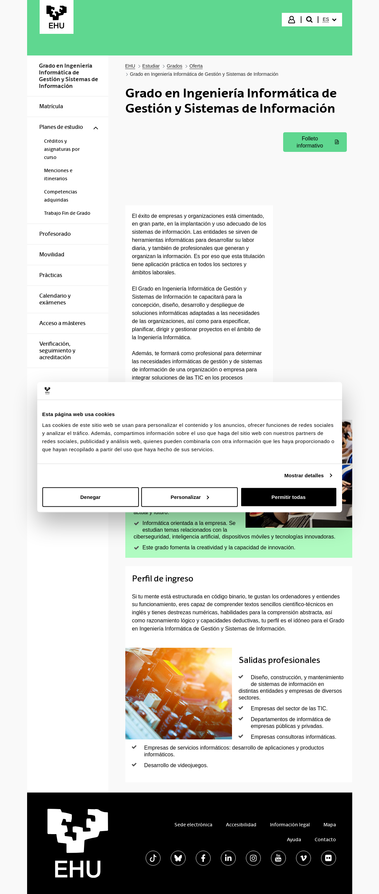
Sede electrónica (193, 824)
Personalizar (190, 497)
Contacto (325, 839)
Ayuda (294, 839)
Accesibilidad (241, 824)
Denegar (90, 497)
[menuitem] (329, 19)
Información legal (290, 824)
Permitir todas (289, 497)
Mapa (329, 824)
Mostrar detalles (304, 475)
